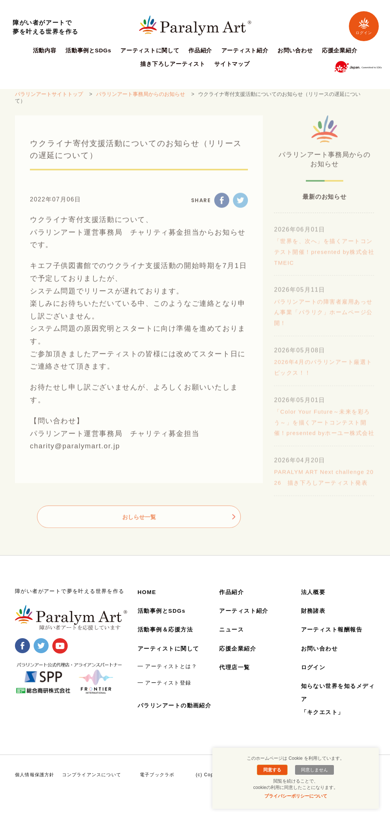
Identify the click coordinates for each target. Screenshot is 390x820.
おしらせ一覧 (139, 521)
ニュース (232, 639)
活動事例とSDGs (88, 50)
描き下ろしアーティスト (172, 64)
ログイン (364, 26)
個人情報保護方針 (35, 790)
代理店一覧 (235, 676)
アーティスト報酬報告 (334, 639)
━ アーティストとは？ (167, 675)
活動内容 (44, 50)
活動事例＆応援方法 (167, 639)
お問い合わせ (295, 50)
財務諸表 (314, 620)
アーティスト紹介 (244, 50)
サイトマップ (232, 64)
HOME (148, 601)
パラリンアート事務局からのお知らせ (140, 98)
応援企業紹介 (339, 50)
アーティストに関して (149, 50)
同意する (273, 769)
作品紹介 (200, 50)
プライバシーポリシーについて (295, 796)
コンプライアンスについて (91, 790)
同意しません (313, 769)
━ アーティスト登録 (164, 692)
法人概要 (314, 601)
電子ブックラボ (157, 790)
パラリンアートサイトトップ (49, 98)
